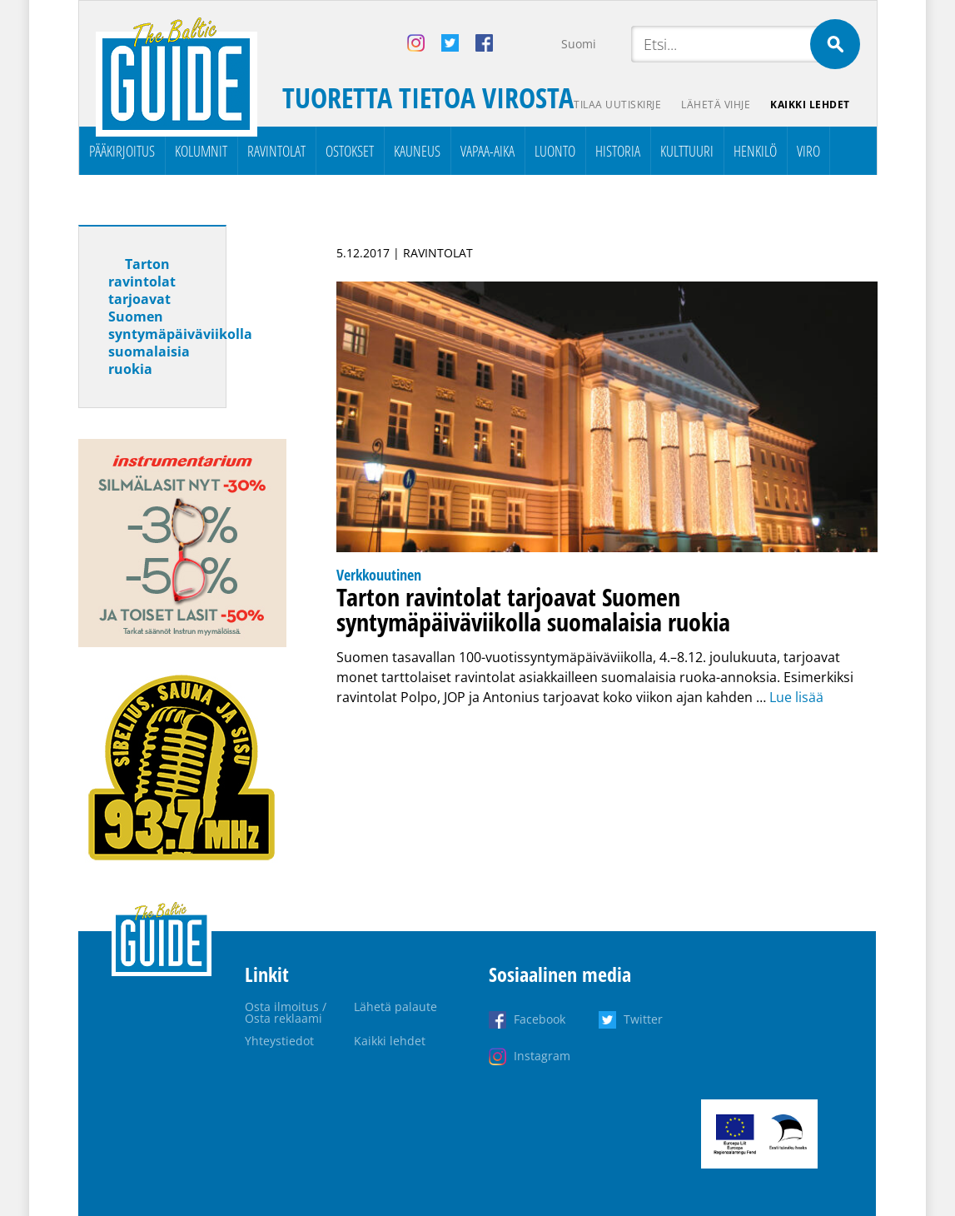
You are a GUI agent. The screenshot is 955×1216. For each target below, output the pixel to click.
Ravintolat (276, 151)
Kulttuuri (687, 151)
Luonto (555, 151)
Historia (617, 151)
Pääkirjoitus (122, 151)
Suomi (578, 44)
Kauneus (417, 151)
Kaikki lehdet (810, 104)
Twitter (643, 1019)
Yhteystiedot (279, 1041)
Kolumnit (201, 151)
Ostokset (350, 151)
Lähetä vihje (715, 104)
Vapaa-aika (487, 151)
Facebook (539, 1019)
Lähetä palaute (395, 1006)
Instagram (542, 1056)
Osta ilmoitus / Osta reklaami (285, 1012)
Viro (808, 151)
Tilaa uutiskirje (617, 104)
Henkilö (755, 151)
